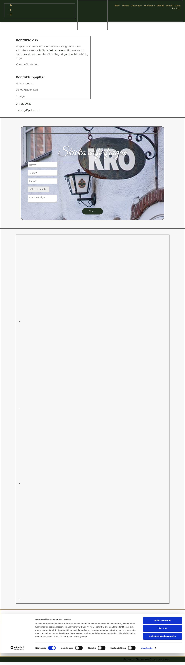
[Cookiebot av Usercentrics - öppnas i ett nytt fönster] (17, 574)
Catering (135, 6)
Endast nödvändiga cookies (162, 562)
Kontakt (176, 8)
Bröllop (160, 6)
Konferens (149, 6)
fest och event (57, 50)
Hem (117, 6)
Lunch (125, 6)
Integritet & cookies (146, 634)
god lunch (70, 54)
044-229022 (147, 629)
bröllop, (43, 50)
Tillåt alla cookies (162, 547)
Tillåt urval (162, 555)
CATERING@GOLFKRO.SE (147, 626)
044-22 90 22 (23, 103)
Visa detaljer (147, 574)
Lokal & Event (173, 6)
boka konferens (32, 54)
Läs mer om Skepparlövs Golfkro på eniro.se (145, 659)
